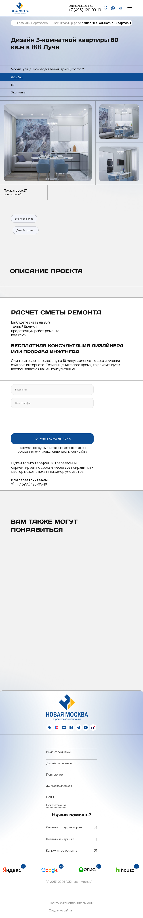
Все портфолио (24, 218)
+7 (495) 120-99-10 (85, 10)
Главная (23, 23)
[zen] (64, 727)
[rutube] (93, 727)
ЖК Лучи (17, 77)
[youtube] (86, 727)
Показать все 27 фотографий (15, 192)
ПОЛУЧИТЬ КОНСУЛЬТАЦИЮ (52, 438)
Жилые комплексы (59, 786)
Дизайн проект (25, 230)
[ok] (71, 727)
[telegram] (120, 8)
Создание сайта (60, 910)
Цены (50, 797)
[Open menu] (129, 8)
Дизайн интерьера (59, 763)
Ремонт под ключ (58, 752)
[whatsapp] (113, 8)
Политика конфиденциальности (71, 903)
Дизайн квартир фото (65, 23)
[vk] (49, 727)
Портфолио (39, 23)
